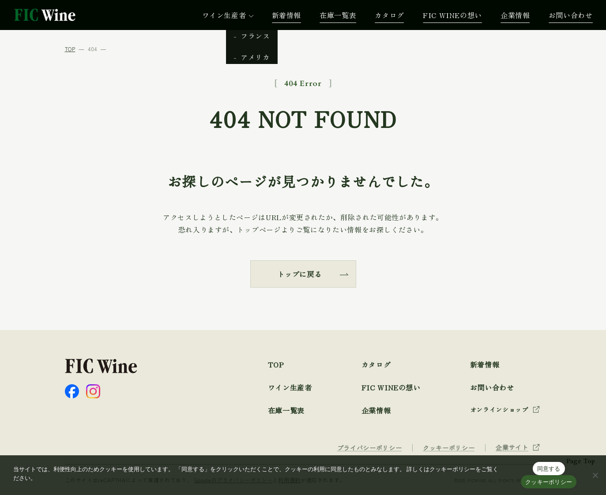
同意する (549, 468)
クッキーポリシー (548, 482)
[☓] (595, 475)
